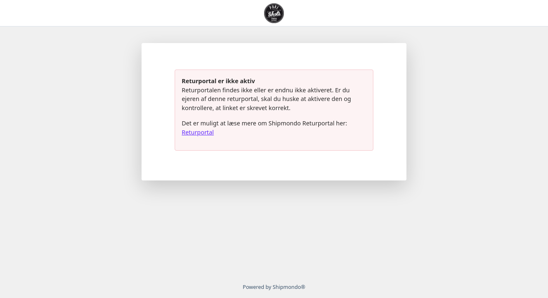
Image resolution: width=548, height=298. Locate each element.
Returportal (198, 132)
